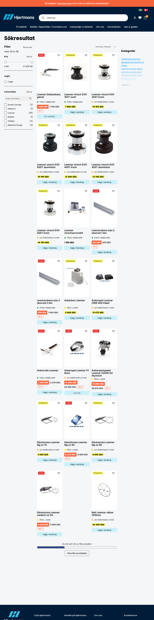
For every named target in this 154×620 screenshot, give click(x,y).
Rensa (29, 56)
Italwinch (18, 108)
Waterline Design (18, 125)
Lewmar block (128, 78)
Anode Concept (18, 104)
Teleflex (18, 121)
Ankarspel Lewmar (130, 59)
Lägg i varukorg (77, 112)
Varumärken (114, 26)
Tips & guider (131, 26)
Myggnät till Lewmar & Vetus (132, 64)
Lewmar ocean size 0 (132, 68)
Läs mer (76, 393)
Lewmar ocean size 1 (131, 72)
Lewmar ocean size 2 (131, 75)
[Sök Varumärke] (30, 98)
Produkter (21, 26)
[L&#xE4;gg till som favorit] (58, 55)
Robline (18, 117)
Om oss (100, 26)
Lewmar (18, 112)
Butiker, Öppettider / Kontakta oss (48, 26)
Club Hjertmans (65, 3)
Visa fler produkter (77, 553)
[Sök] (43, 17)
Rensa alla (27, 47)
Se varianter (49, 116)
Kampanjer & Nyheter (81, 26)
